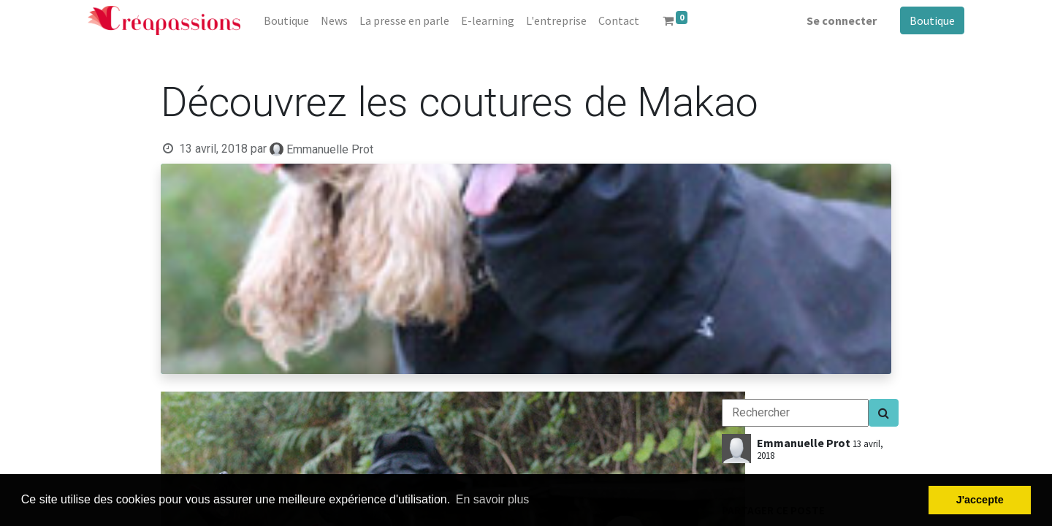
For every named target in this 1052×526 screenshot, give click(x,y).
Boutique (932, 20)
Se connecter (842, 20)
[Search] (884, 413)
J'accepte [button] (980, 500)
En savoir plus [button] (493, 499)
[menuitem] (286, 20)
